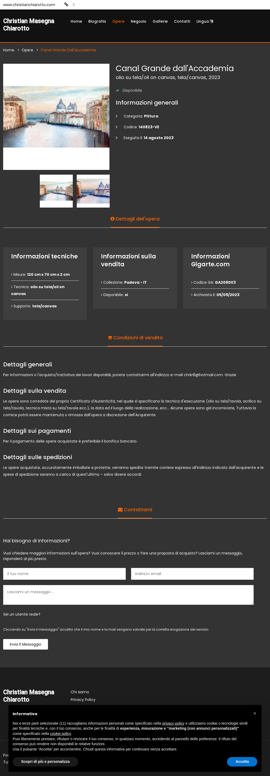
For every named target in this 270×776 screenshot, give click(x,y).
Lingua (204, 21)
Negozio (138, 21)
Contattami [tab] (135, 509)
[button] (254, 713)
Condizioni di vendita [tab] (135, 337)
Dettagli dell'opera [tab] (135, 218)
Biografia (97, 21)
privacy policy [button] (173, 723)
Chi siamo (80, 692)
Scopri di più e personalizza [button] (45, 761)
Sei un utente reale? (21, 614)
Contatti (182, 21)
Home (76, 21)
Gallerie (160, 21)
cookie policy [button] (60, 733)
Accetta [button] (242, 761)
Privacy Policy (83, 699)
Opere (118, 21)
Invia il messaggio (25, 644)
